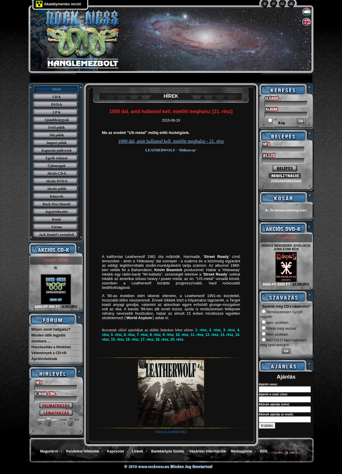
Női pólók (56, 135)
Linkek (137, 451)
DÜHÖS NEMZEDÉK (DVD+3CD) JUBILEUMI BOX (286, 247)
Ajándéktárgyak (56, 120)
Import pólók (56, 143)
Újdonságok (57, 166)
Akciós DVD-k (56, 181)
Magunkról (49, 451)
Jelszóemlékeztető (286, 181)
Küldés (267, 425)
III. (56, 268)
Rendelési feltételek (82, 451)
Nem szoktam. (275, 334)
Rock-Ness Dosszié (57, 204)
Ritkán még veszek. (279, 329)
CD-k (56, 97)
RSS (263, 451)
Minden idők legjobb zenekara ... (48, 338)
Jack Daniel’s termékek (56, 235)
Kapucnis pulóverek (56, 150)
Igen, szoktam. (275, 323)
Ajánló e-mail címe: (273, 394)
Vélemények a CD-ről (48, 353)
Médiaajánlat (241, 451)
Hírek (56, 89)
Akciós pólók (56, 189)
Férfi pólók (56, 127)
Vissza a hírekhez (171, 432)
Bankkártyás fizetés (167, 451)
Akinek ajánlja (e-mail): (276, 414)
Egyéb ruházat (57, 158)
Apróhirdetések (44, 359)
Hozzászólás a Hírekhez (51, 347)
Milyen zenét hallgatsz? (51, 329)
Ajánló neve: (268, 384)
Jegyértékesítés (56, 212)
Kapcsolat (115, 451)
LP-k (56, 112)
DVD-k (56, 104)
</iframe (146, 349)
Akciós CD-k (56, 173)
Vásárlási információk (207, 451)
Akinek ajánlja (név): (274, 404)
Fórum (56, 227)
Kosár (56, 219)
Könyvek (56, 196)
